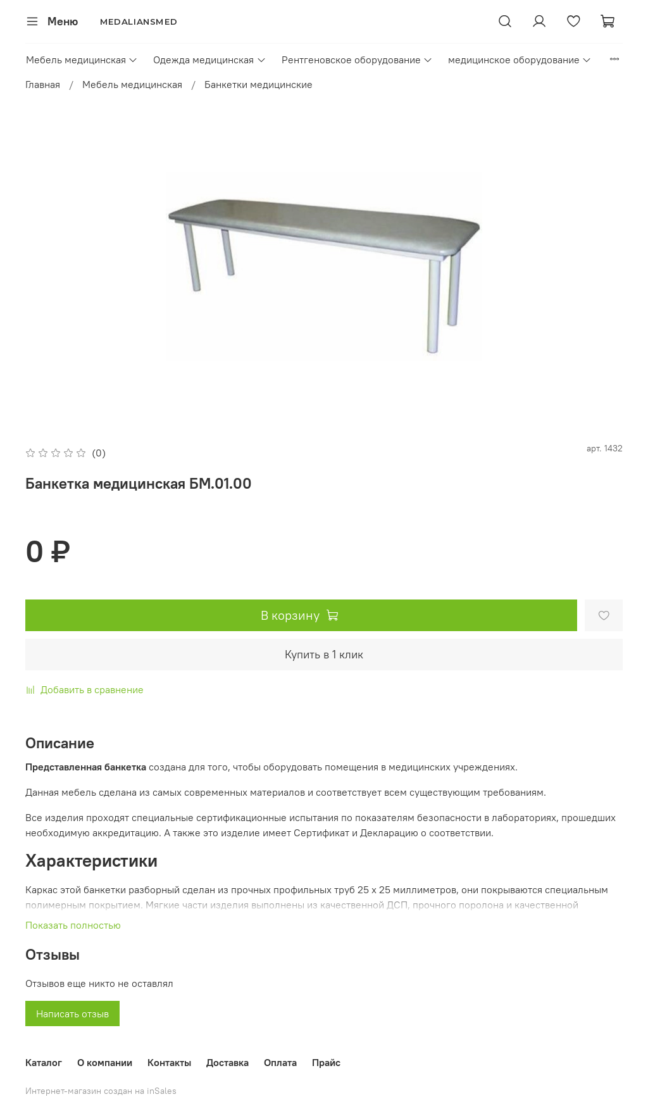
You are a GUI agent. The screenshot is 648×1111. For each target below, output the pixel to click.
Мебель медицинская (82, 59)
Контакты (169, 1062)
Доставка (227, 1062)
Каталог (43, 1062)
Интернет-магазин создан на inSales (101, 1090)
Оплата (280, 1062)
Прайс (326, 1062)
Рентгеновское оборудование (357, 59)
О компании (104, 1062)
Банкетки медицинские (258, 84)
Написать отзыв (72, 1013)
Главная (42, 84)
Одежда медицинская (209, 59)
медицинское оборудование (520, 59)
